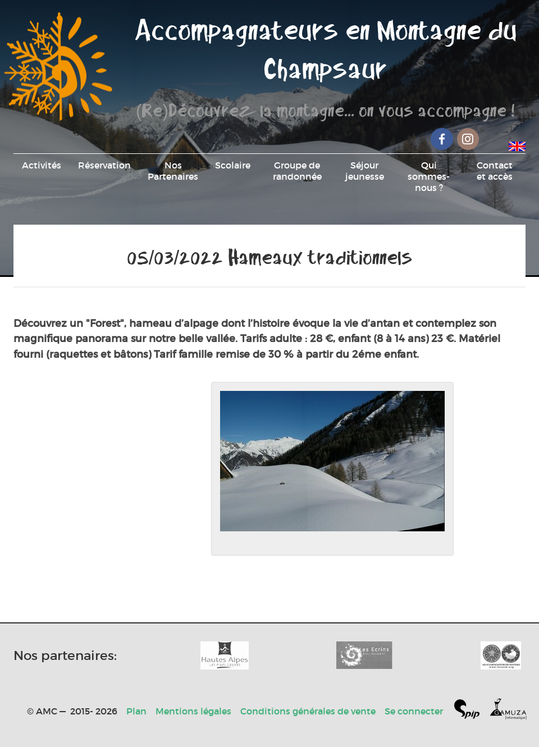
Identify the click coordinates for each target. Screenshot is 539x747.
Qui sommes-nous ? (429, 176)
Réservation (104, 165)
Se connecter (414, 711)
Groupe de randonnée (297, 171)
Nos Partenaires (173, 171)
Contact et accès (495, 171)
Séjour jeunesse (364, 171)
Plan (136, 711)
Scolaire (232, 165)
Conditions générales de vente (308, 711)
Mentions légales (193, 711)
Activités (41, 165)
